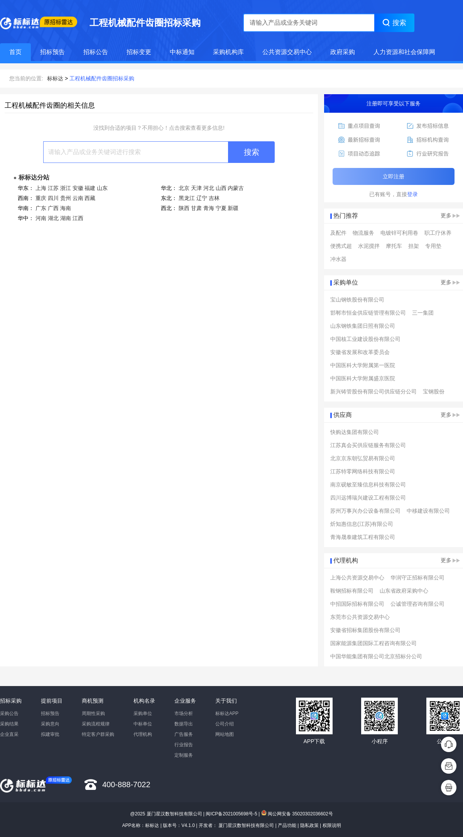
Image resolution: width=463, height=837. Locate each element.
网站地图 (224, 734)
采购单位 (142, 713)
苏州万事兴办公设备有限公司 (365, 511)
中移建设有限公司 (428, 511)
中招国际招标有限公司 (357, 604)
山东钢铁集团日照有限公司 (362, 326)
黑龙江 (187, 198)
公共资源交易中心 (287, 52)
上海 (40, 188)
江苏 (53, 188)
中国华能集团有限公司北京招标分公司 (376, 656)
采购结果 (9, 724)
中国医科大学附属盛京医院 (362, 378)
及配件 (338, 233)
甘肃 (196, 208)
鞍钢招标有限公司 (351, 591)
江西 (78, 218)
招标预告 (52, 52)
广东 (40, 208)
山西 (221, 188)
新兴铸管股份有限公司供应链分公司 (373, 391)
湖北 (53, 218)
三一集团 (423, 313)
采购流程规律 (96, 724)
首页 (15, 52)
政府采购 (342, 52)
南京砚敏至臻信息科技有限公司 (368, 484)
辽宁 (201, 198)
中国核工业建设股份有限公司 (365, 339)
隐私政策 (309, 825)
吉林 (214, 198)
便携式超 (341, 246)
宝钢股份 (433, 391)
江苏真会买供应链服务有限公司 (368, 445)
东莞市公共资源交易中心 (360, 617)
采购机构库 (228, 52)
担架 (413, 246)
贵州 (65, 198)
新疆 (233, 208)
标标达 (55, 78)
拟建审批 (50, 734)
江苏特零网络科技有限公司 (362, 471)
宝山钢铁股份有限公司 (357, 300)
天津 (196, 188)
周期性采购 (93, 713)
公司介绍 (224, 724)
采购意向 (50, 724)
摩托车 (394, 246)
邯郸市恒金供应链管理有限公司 (368, 313)
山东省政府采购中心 (404, 591)
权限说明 (332, 825)
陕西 (184, 208)
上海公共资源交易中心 (357, 577)
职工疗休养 (437, 233)
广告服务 (183, 734)
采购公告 (9, 713)
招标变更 (139, 52)
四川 (53, 198)
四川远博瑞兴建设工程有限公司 (368, 498)
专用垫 (433, 246)
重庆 (40, 198)
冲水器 (338, 259)
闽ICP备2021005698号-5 (231, 814)
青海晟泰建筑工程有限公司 (362, 537)
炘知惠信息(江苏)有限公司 (361, 524)
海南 (65, 208)
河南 (40, 218)
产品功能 (287, 825)
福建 (89, 188)
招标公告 (95, 52)
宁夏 (221, 208)
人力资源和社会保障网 (404, 52)
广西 (53, 208)
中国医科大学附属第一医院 (362, 365)
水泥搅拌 (369, 246)
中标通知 (182, 52)
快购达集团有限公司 (354, 432)
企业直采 (9, 734)
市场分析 (183, 713)
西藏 (89, 198)
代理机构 (142, 734)
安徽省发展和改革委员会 (360, 352)
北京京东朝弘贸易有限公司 (362, 458)
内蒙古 (236, 188)
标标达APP (226, 713)
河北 (208, 188)
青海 (208, 208)
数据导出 (183, 724)
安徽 (78, 188)
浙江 (65, 188)
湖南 (65, 218)
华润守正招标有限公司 (417, 577)
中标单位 (142, 724)
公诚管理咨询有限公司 (417, 604)
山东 (102, 188)
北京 (184, 188)
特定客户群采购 (98, 734)
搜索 (251, 152)
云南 (78, 198)
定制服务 (183, 755)
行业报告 (183, 744)
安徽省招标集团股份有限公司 (365, 630)
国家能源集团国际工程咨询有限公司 (373, 643)
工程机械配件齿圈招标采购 (101, 78)
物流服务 (363, 233)
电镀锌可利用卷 (399, 233)
